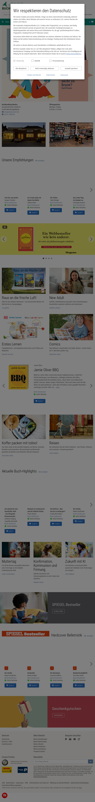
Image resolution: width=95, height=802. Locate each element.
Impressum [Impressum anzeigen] (64, 75)
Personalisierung (58, 61)
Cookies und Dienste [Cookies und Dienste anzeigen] (34, 75)
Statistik (37, 61)
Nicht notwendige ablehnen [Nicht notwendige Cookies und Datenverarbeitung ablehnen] (44, 68)
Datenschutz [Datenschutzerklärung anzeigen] (50, 75)
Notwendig (20, 61)
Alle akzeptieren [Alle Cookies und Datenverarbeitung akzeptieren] (20, 68)
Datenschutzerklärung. (74, 54)
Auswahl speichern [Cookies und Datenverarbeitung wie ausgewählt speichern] (71, 68)
